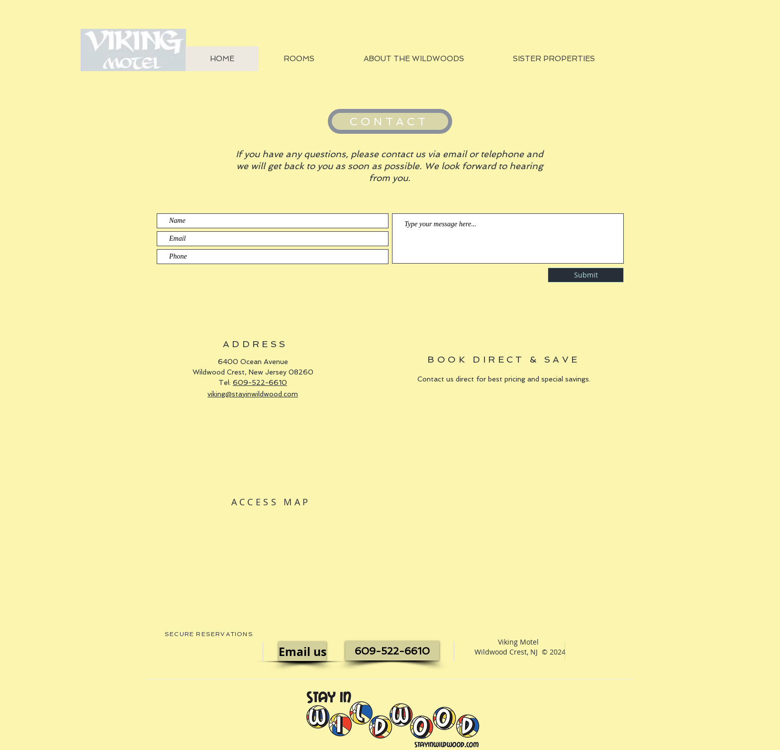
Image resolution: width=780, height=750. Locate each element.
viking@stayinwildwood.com (252, 394)
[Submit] (586, 275)
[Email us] (302, 651)
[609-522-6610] (392, 650)
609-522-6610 (260, 382)
